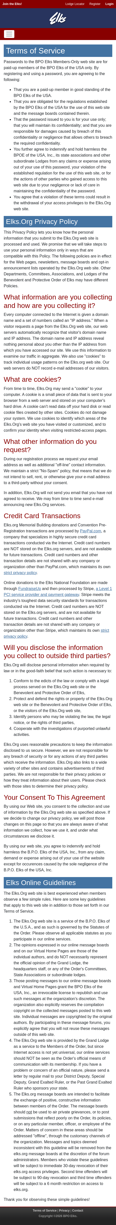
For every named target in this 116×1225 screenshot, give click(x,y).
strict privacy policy (20, 573)
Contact (77, 1210)
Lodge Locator (75, 4)
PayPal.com (90, 531)
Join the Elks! (12, 4)
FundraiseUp (29, 589)
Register (95, 4)
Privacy (64, 1210)
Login (109, 4)
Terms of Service (45, 1210)
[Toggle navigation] (9, 34)
